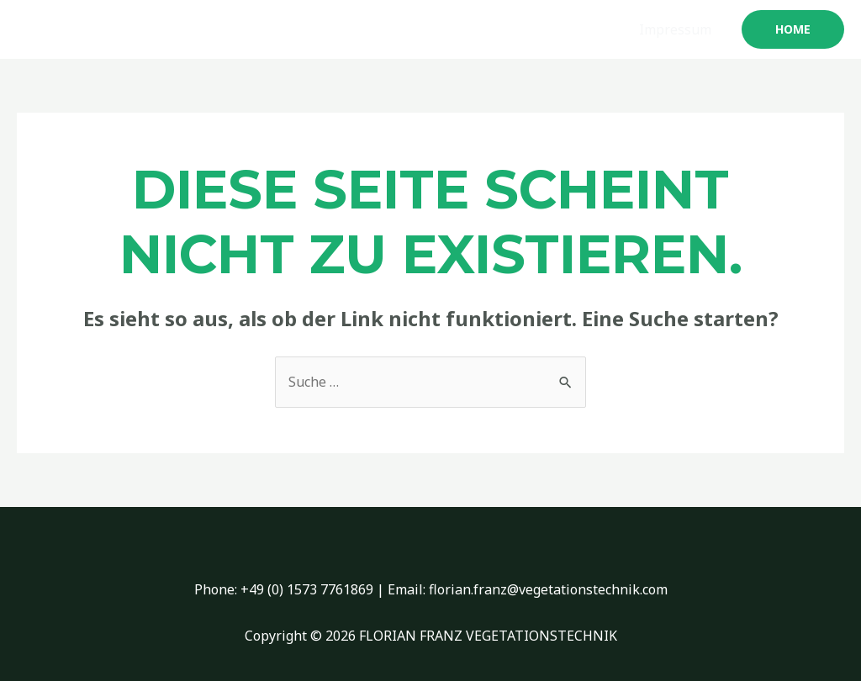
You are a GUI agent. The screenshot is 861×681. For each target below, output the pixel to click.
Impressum (675, 29)
